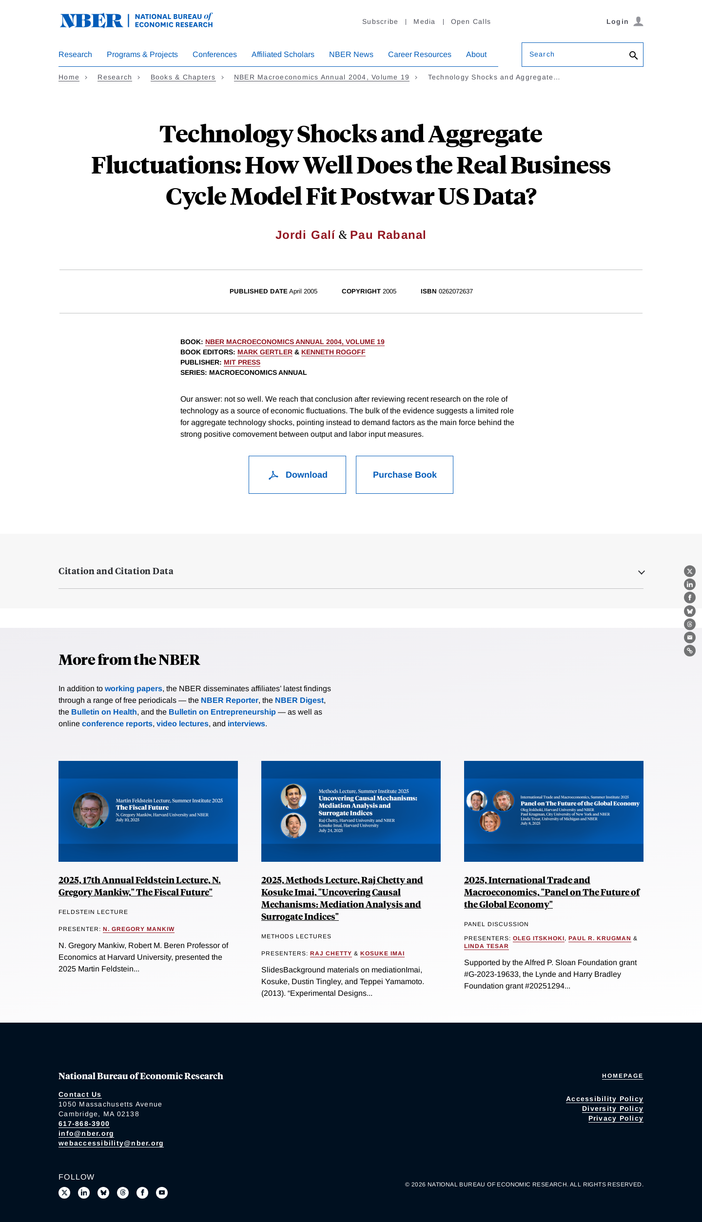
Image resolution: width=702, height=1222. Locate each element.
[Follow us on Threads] (123, 1193)
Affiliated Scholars (283, 54)
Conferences (215, 54)
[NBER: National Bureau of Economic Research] (144, 25)
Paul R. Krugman (599, 938)
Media (424, 21)
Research (75, 54)
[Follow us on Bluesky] (103, 1193)
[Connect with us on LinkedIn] (84, 1193)
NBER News (351, 54)
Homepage (623, 1075)
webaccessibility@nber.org (111, 1143)
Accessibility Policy (605, 1099)
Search (542, 54)
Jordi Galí (305, 234)
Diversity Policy (613, 1108)
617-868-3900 (84, 1123)
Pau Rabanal (388, 234)
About (476, 54)
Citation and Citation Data (116, 571)
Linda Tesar (486, 946)
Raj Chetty (331, 953)
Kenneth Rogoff (333, 352)
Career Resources (419, 54)
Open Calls (471, 21)
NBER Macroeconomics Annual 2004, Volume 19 (322, 77)
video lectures (182, 723)
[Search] (634, 56)
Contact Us (80, 1094)
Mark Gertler (264, 352)
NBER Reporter (229, 700)
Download (298, 475)
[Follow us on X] (64, 1193)
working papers (133, 688)
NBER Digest (299, 700)
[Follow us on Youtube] (162, 1193)
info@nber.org (86, 1133)
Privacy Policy (616, 1118)
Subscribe (380, 21)
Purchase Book (405, 475)
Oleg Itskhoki (539, 938)
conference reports (117, 723)
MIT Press (242, 362)
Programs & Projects (142, 54)
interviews (246, 723)
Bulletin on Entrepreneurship (222, 712)
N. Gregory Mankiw (139, 929)
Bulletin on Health (104, 712)
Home (68, 77)
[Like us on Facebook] (142, 1193)
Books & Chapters (183, 77)
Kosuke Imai (382, 953)
